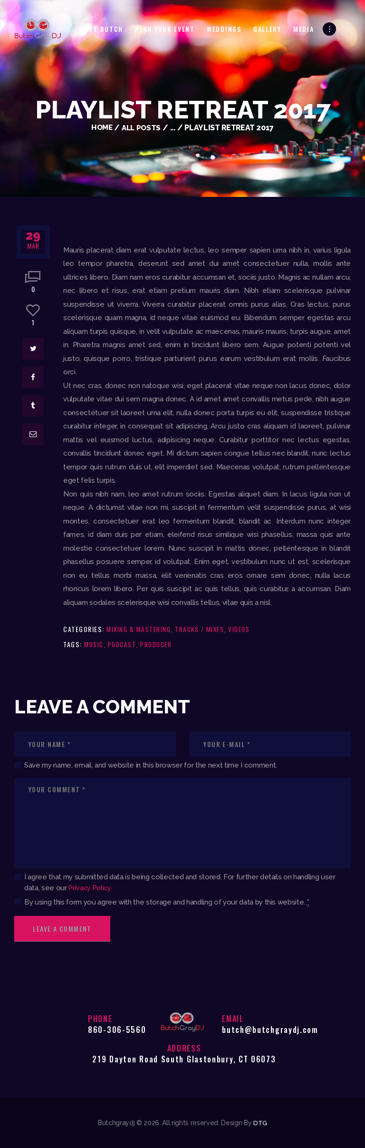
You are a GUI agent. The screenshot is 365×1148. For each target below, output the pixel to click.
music (94, 644)
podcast (124, 644)
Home (100, 127)
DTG (260, 1123)
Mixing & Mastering (139, 629)
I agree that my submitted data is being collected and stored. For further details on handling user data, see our (180, 882)
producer (160, 644)
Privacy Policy (90, 888)
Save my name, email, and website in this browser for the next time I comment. (150, 765)
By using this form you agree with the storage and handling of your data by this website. (166, 902)
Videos (245, 629)
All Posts (142, 127)
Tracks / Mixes (204, 629)
